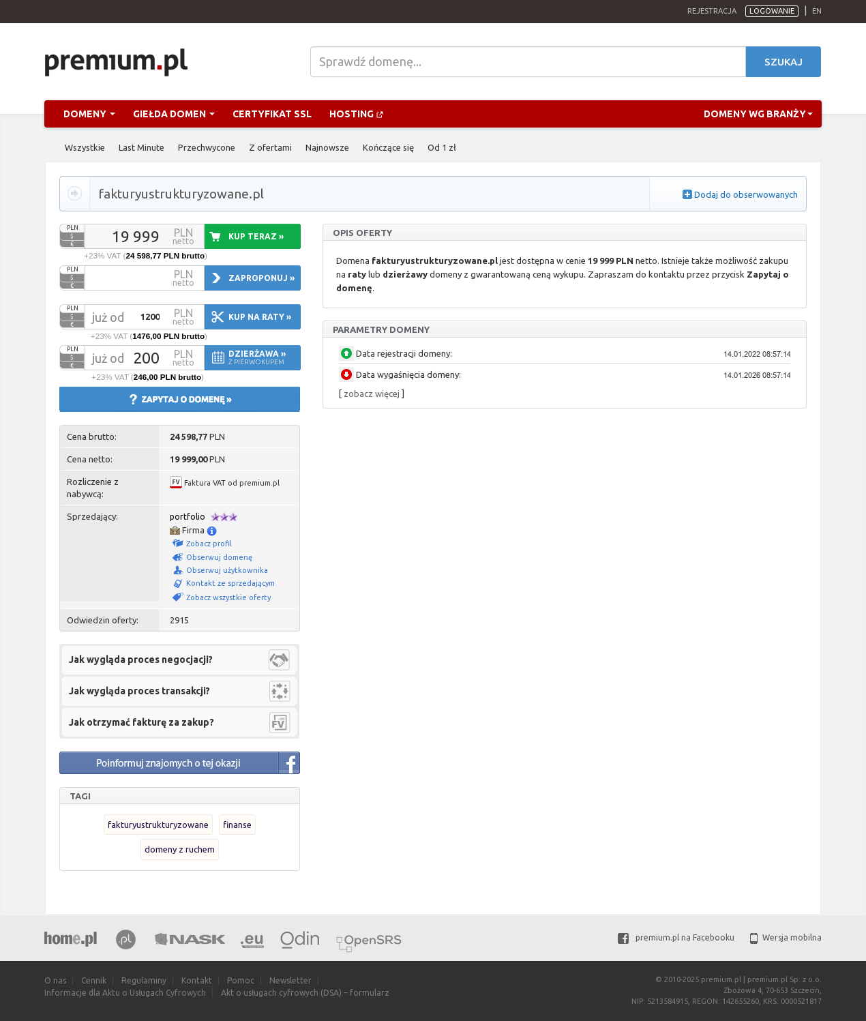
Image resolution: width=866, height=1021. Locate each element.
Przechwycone (206, 147)
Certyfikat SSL (272, 113)
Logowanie (771, 11)
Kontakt (196, 980)
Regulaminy (143, 980)
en (817, 11)
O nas (55, 980)
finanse (237, 824)
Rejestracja (711, 11)
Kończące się (388, 147)
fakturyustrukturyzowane (158, 824)
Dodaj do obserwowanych (746, 194)
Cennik (93, 980)
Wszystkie (85, 147)
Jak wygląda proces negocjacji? (141, 659)
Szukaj (783, 62)
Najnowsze (327, 147)
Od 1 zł (442, 147)
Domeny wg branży (758, 113)
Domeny (89, 113)
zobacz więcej (372, 393)
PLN (72, 227)
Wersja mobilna (786, 937)
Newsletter (290, 980)
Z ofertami (270, 147)
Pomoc (240, 980)
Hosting (356, 113)
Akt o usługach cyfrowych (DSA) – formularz (305, 992)
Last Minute (141, 147)
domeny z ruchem (180, 849)
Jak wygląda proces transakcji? (139, 690)
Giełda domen (174, 113)
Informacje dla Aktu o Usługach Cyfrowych (125, 992)
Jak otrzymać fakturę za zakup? (141, 722)
